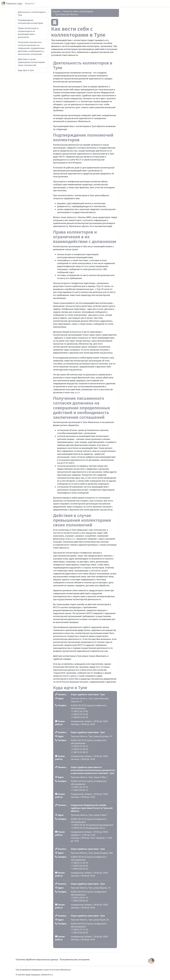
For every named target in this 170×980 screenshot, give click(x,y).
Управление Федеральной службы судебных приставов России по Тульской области (92, 808)
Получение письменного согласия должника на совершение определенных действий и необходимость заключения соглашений (31, 48)
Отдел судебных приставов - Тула (88, 694)
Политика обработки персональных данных (37, 959)
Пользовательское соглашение (75, 959)
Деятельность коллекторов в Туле (32, 13)
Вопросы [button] (29, 3)
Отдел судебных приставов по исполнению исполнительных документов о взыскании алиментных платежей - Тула (93, 770)
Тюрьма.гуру (11, 3)
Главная (56, 11)
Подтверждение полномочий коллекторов (30, 21)
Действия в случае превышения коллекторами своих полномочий (31, 62)
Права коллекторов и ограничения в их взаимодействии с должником (28, 32)
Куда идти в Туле (26, 70)
